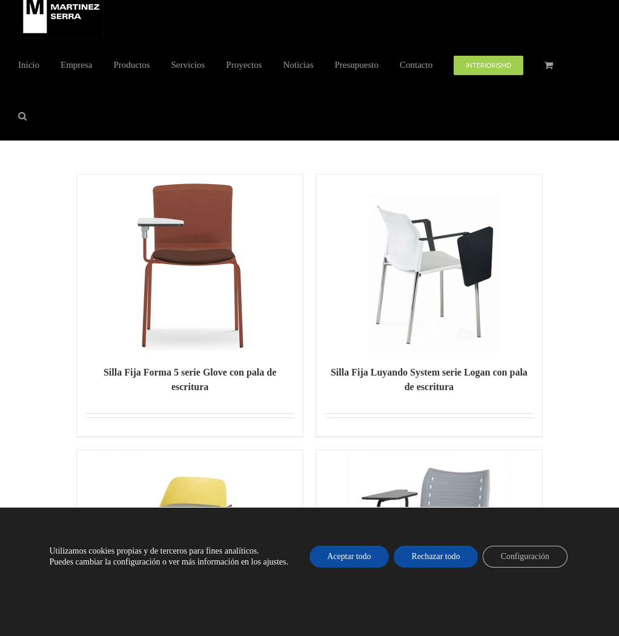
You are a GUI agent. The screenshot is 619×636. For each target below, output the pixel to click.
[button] (22, 115)
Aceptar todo (348, 556)
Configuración (526, 556)
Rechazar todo (435, 556)
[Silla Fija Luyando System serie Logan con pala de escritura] (429, 265)
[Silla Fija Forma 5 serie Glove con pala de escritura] (190, 265)
